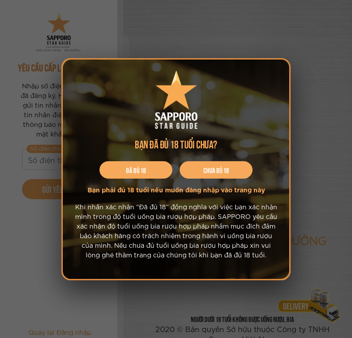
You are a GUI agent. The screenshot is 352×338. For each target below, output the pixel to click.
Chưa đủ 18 (216, 169)
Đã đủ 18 (136, 169)
